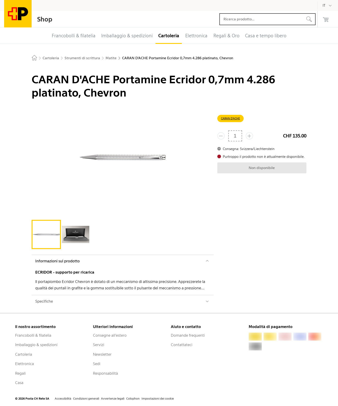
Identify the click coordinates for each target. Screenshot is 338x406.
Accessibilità (63, 398)
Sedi (96, 363)
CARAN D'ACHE (230, 118)
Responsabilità (105, 373)
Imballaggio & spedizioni (36, 344)
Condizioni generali (86, 398)
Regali (20, 373)
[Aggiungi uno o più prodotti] (249, 136)
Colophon (133, 398)
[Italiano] (327, 5)
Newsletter (102, 354)
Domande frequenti (188, 335)
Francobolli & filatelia (33, 335)
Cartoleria (23, 354)
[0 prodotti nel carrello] (326, 19)
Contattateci (181, 344)
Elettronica (24, 363)
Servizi (98, 344)
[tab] (46, 234)
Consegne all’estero (110, 335)
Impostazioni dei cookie (158, 398)
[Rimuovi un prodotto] (221, 136)
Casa (19, 382)
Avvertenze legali (112, 398)
